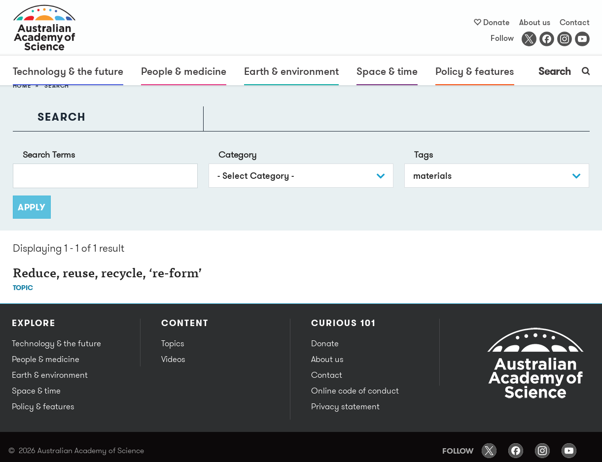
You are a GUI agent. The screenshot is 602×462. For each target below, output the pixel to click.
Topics (172, 343)
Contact (575, 22)
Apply (32, 207)
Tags (423, 154)
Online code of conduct (355, 390)
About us (534, 22)
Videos (173, 359)
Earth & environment (291, 71)
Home (22, 85)
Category (237, 154)
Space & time (387, 71)
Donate (496, 22)
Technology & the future (68, 71)
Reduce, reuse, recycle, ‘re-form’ (107, 274)
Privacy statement (345, 406)
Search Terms (49, 154)
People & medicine (183, 71)
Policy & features (474, 71)
